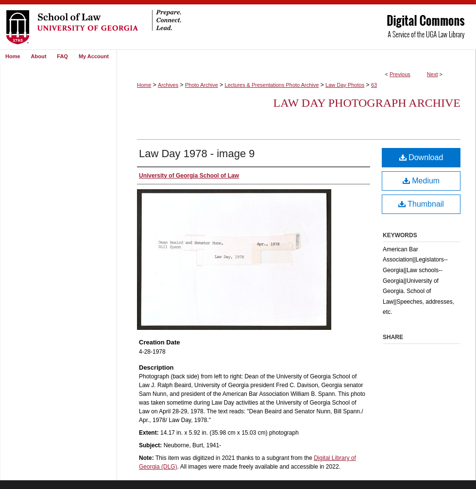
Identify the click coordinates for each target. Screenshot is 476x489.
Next (432, 74)
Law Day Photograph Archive (366, 103)
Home (144, 85)
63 (374, 85)
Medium (421, 181)
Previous (400, 74)
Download (421, 157)
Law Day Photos (344, 85)
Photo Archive (201, 85)
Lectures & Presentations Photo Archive (272, 85)
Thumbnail (421, 204)
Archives (168, 85)
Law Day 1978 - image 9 (197, 153)
